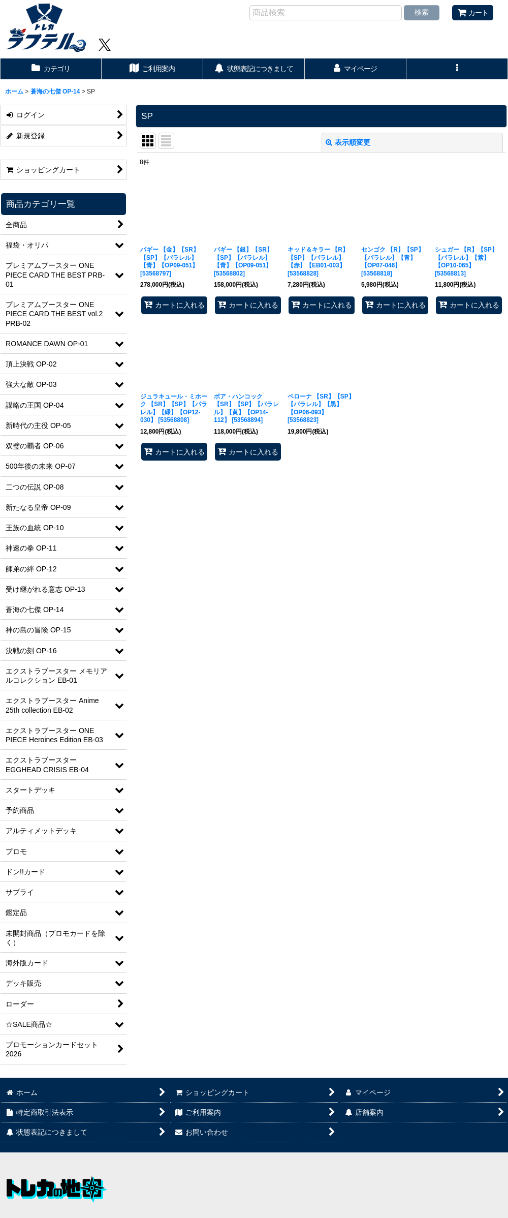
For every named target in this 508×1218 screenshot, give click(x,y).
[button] (457, 68)
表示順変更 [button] (348, 142)
